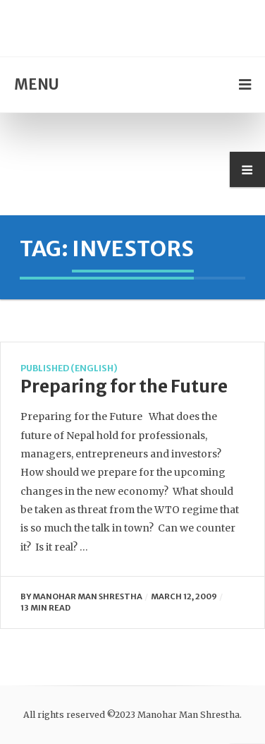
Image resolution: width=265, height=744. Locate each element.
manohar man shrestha (87, 596)
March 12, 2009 (184, 596)
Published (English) (69, 368)
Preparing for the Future (124, 386)
